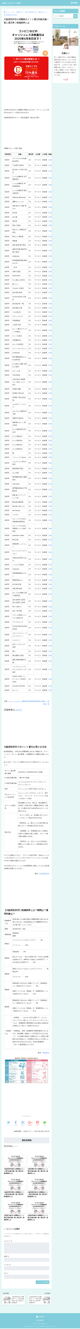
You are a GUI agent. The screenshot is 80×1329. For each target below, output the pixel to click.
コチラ (18, 709)
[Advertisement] (26, 95)
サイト (6, 1273)
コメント (8, 1241)
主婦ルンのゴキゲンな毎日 (15, 2)
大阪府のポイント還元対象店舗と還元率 (36, 1131)
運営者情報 (74, 3)
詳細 (50, 160)
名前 (6, 1257)
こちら (15, 1146)
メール (7, 1265)
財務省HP (45, 1053)
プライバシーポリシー (40, 1324)
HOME (40, 1317)
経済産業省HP (44, 873)
